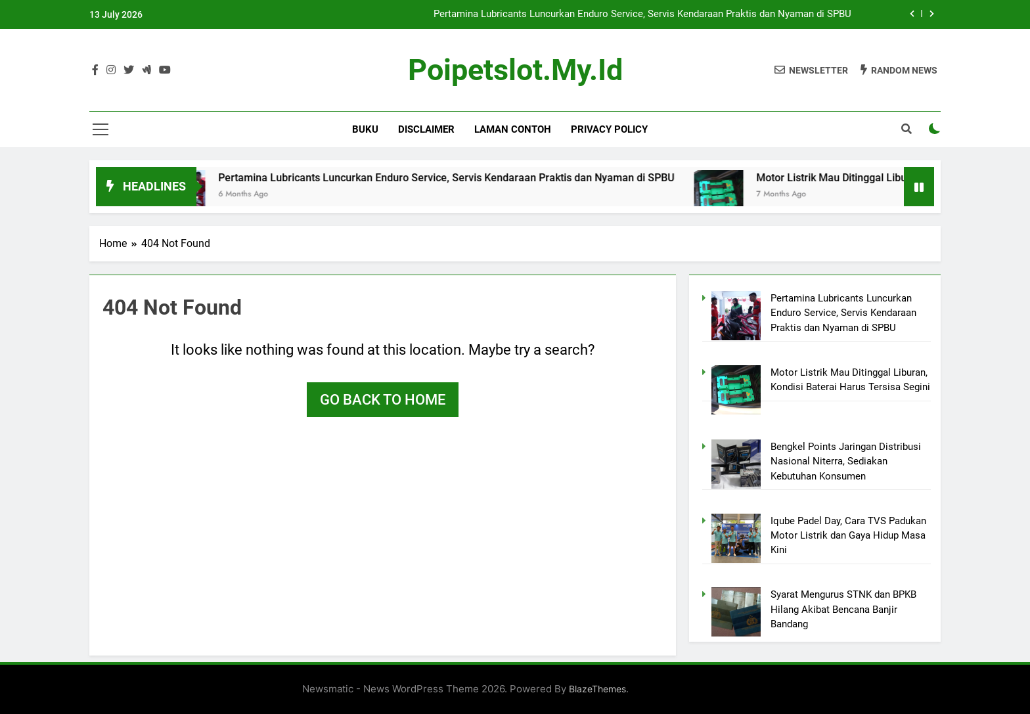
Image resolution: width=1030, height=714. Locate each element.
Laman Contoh (512, 129)
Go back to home (382, 399)
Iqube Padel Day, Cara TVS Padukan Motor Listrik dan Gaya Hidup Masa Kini (848, 535)
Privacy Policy (609, 129)
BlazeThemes (597, 688)
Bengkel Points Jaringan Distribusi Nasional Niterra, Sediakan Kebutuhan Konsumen (846, 461)
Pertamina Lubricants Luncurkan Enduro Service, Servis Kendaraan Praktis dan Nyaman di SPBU (642, 14)
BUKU (365, 129)
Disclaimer (426, 129)
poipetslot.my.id (515, 70)
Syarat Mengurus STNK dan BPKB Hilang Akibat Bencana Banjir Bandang (843, 609)
